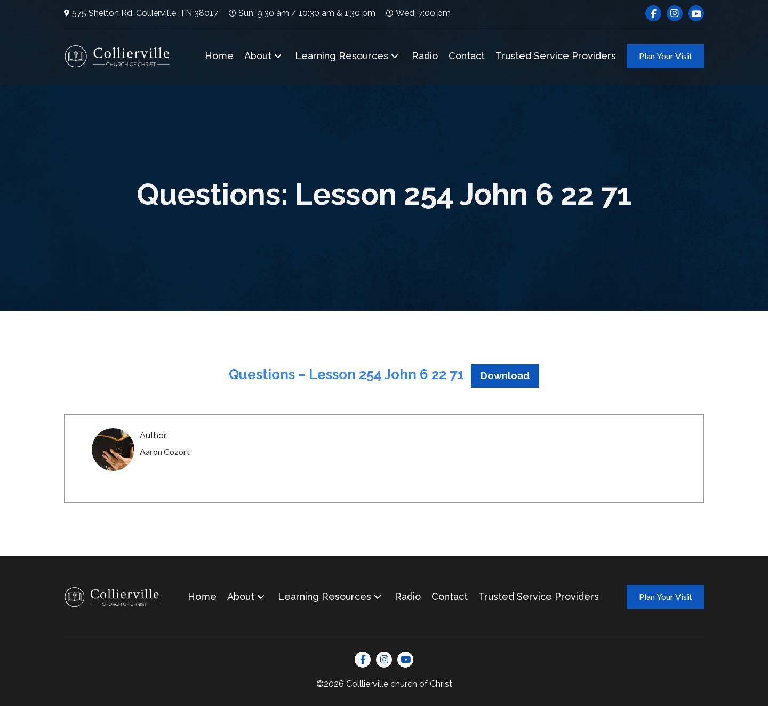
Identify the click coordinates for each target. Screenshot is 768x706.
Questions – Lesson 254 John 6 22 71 (346, 374)
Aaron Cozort (165, 451)
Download (505, 375)
